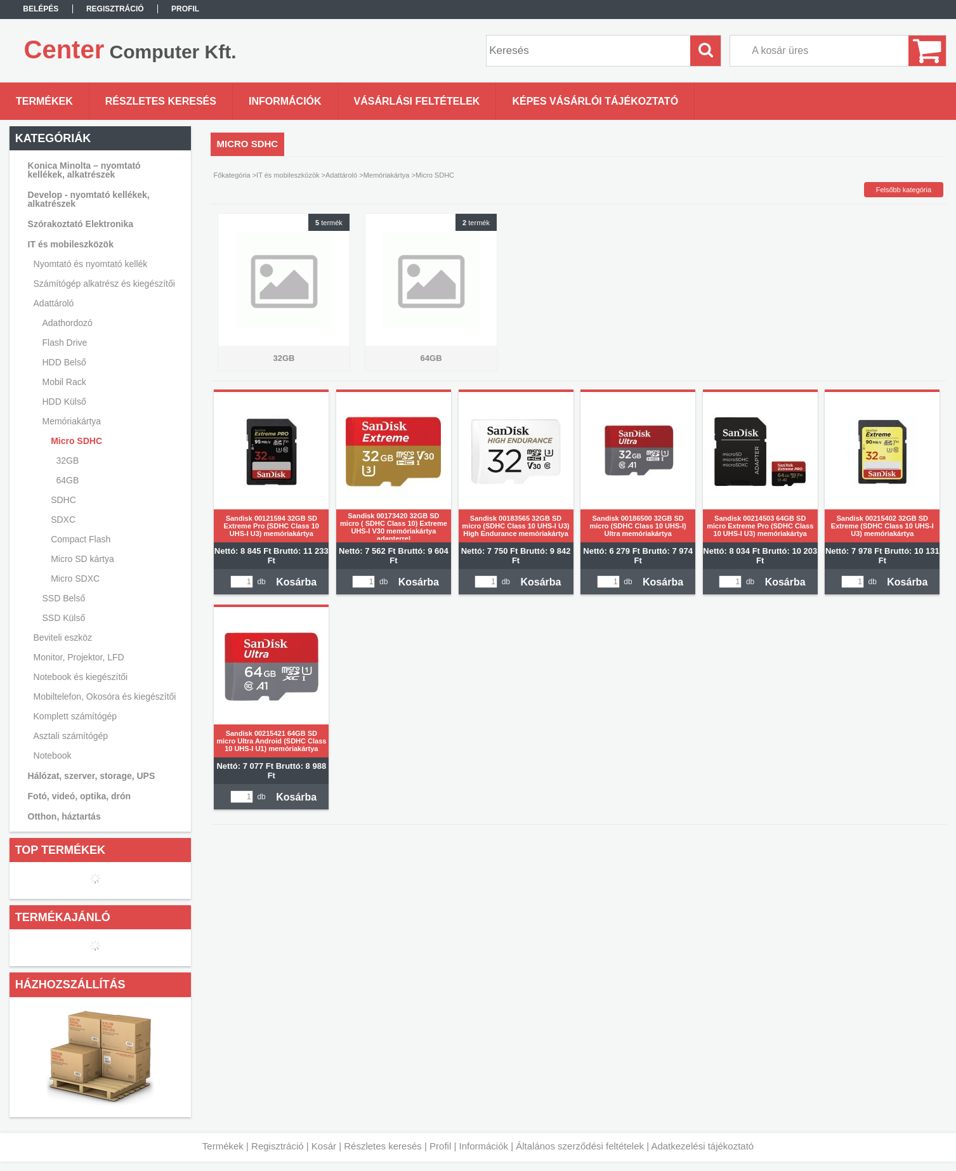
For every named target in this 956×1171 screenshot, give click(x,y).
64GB (67, 480)
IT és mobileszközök (287, 175)
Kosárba (296, 582)
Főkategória (232, 175)
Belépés (40, 8)
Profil (440, 1146)
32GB (67, 460)
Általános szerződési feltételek (580, 1146)
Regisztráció (277, 1146)
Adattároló (341, 175)
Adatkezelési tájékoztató (702, 1146)
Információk (483, 1146)
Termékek (223, 1146)
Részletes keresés (383, 1146)
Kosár (323, 1146)
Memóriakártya (386, 175)
